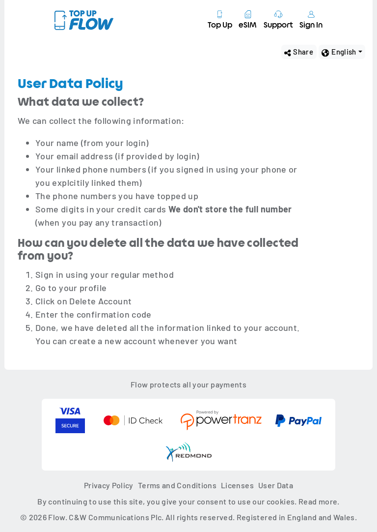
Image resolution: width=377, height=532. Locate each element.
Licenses (237, 485)
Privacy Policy (109, 485)
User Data (275, 485)
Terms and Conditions (177, 485)
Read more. (319, 501)
